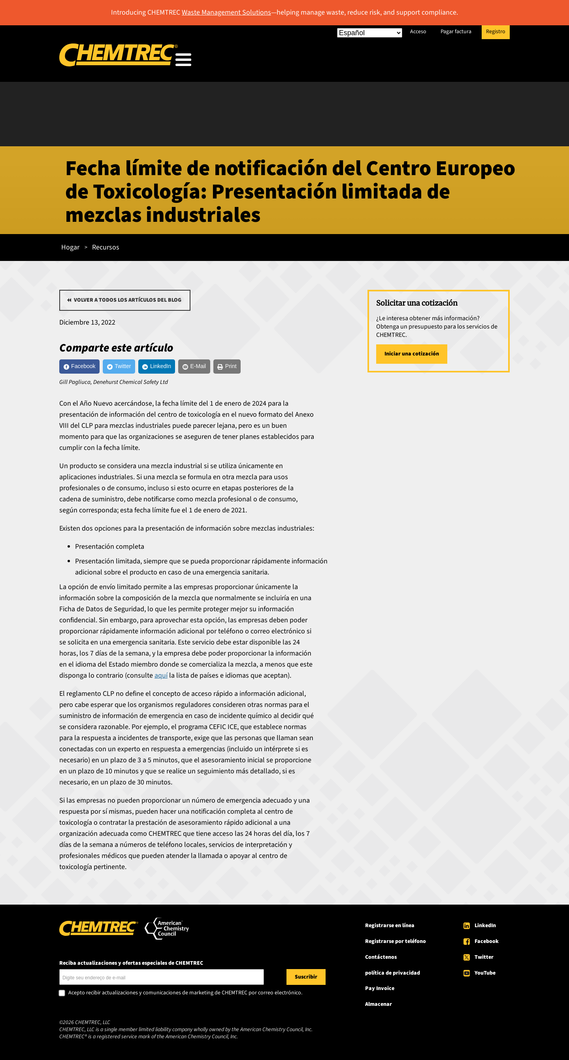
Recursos (387, 61)
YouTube (485, 975)
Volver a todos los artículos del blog (127, 298)
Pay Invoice (379, 990)
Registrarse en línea (390, 927)
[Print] (271, 366)
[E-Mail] (230, 366)
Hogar (70, 245)
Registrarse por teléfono (395, 943)
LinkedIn (485, 927)
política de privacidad (392, 975)
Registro (495, 32)
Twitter (484, 959)
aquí (161, 677)
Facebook (487, 943)
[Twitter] (135, 366)
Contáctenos (381, 959)
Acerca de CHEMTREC (456, 61)
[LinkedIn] (182, 366)
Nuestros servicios (323, 61)
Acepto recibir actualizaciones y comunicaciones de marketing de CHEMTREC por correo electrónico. (185, 994)
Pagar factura (456, 32)
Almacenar (378, 1006)
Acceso (418, 32)
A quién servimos (246, 61)
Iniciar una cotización (411, 351)
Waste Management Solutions (226, 12)
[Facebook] (85, 366)
